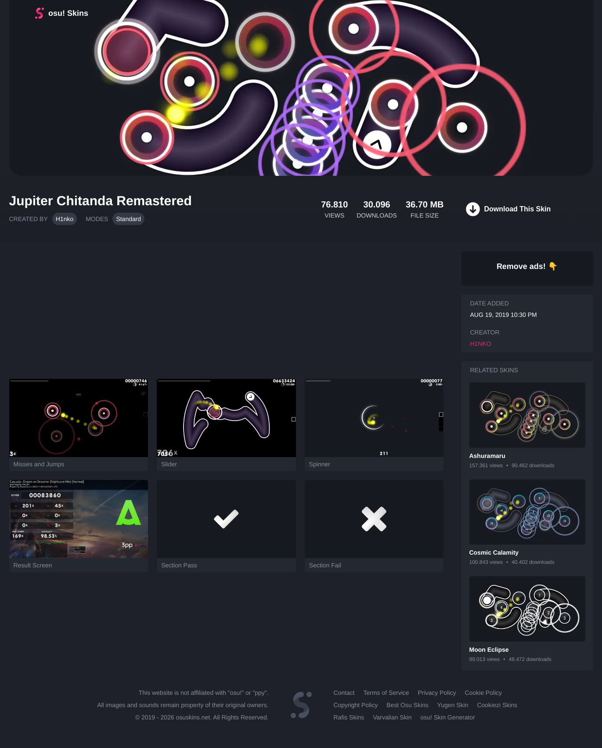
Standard (128, 218)
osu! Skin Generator (447, 717)
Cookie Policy (483, 692)
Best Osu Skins (407, 704)
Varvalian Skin (392, 717)
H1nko (64, 218)
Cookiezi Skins (497, 704)
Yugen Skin (453, 704)
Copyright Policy (355, 704)
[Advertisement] (227, 306)
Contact (343, 692)
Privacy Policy (437, 692)
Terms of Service (386, 692)
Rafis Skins (348, 717)
